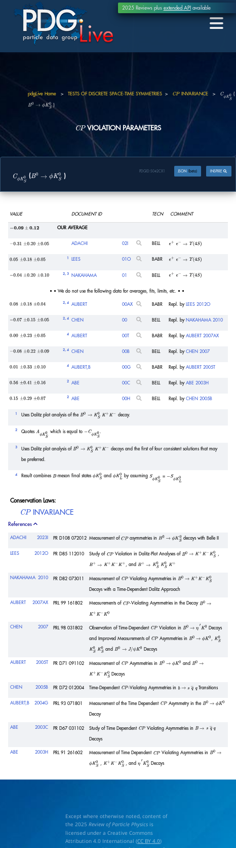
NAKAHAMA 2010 (204, 319)
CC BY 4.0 (148, 840)
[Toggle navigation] (216, 23)
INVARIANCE (190, 93)
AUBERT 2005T (200, 367)
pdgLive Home (42, 93)
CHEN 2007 (198, 351)
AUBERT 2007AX (202, 336)
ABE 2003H (197, 383)
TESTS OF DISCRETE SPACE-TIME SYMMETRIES (115, 93)
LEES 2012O (198, 304)
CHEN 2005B (199, 399)
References (23, 524)
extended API (177, 8)
